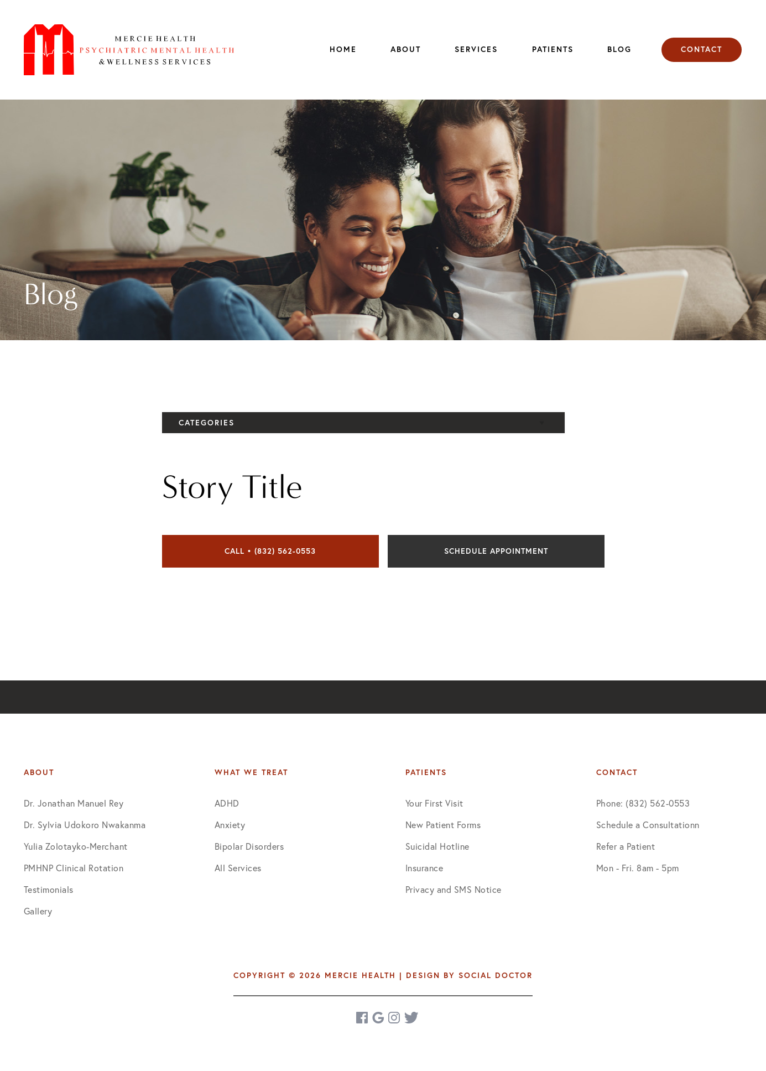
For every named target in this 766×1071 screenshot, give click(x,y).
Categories (207, 423)
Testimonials (49, 889)
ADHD (227, 803)
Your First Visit (434, 803)
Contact (701, 49)
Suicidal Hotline (437, 846)
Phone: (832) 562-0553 (643, 803)
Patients (553, 49)
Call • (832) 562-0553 (270, 551)
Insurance (424, 868)
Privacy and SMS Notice (453, 889)
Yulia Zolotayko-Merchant (76, 846)
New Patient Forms (443, 824)
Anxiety (230, 824)
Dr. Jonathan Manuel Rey (74, 803)
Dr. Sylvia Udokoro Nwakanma (85, 824)
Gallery (38, 911)
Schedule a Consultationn (648, 824)
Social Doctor (495, 975)
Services (476, 49)
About (405, 49)
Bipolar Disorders (249, 846)
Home (343, 49)
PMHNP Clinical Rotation (74, 868)
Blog (619, 49)
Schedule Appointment (496, 551)
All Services (238, 868)
